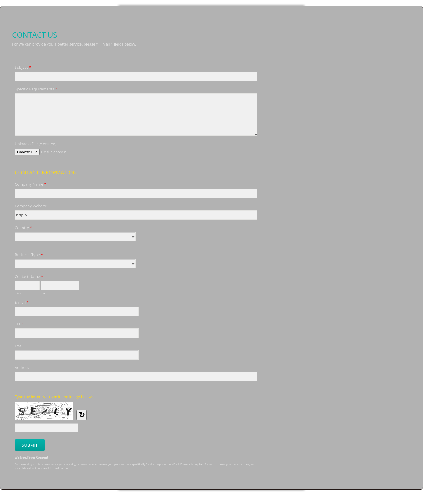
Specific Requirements (36, 89)
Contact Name (29, 277)
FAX (18, 345)
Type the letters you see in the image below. (54, 396)
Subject (23, 68)
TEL (19, 324)
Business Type (29, 255)
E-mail (22, 303)
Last (44, 292)
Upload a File (35, 143)
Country (23, 228)
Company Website (31, 206)
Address (22, 367)
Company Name (30, 185)
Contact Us (211, 18)
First (18, 292)
